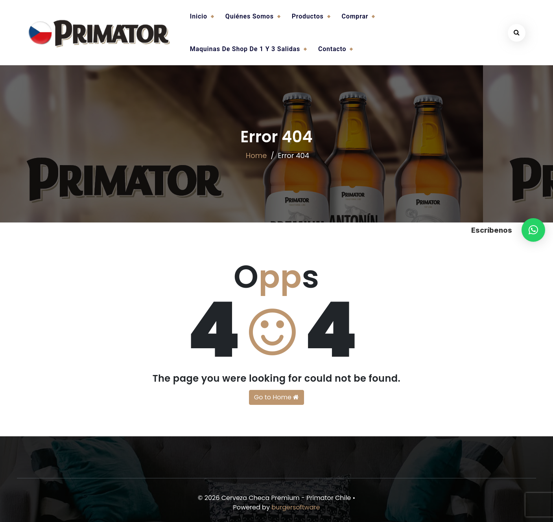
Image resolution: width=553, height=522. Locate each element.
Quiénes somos (249, 16)
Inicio (198, 16)
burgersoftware (295, 507)
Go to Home (276, 397)
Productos (308, 16)
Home (256, 155)
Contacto (332, 49)
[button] (533, 230)
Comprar (355, 16)
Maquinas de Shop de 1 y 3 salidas (245, 49)
